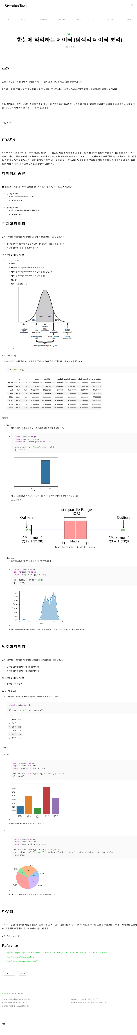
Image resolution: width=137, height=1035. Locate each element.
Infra (79, 19)
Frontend (44, 19)
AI (94, 19)
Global (128, 19)
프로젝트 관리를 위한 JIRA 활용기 (14, 1006)
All (7, 19)
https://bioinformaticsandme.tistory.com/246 (22, 961)
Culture (110, 19)
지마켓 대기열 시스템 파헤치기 (13, 1003)
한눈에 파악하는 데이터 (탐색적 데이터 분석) (69, 40)
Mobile (62, 19)
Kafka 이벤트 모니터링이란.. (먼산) (83, 999)
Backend (24, 19)
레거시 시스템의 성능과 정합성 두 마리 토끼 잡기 (88, 1003)
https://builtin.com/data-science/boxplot (21, 957)
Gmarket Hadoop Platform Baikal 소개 (14, 999)
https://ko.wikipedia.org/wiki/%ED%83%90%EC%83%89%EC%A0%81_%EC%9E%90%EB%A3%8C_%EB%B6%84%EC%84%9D (56, 953)
